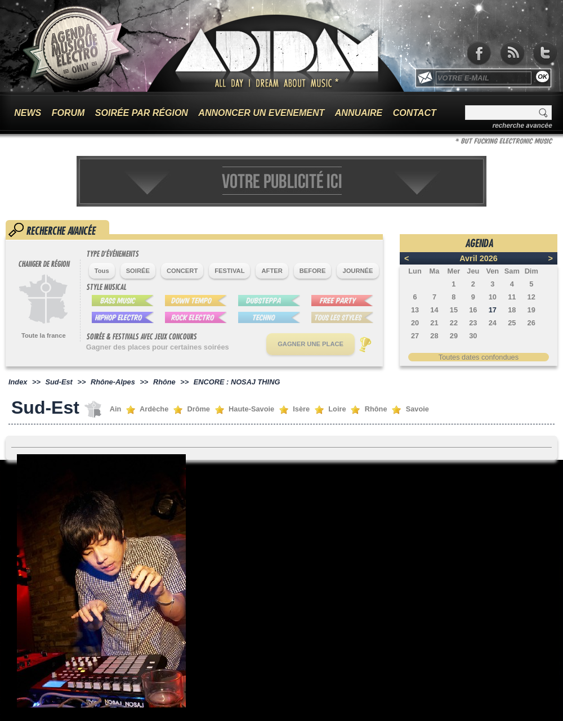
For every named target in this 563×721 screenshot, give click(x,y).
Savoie (417, 409)
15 (454, 310)
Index (17, 382)
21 (434, 323)
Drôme (198, 409)
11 (512, 297)
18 (512, 310)
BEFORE (313, 270)
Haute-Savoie (251, 409)
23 (473, 323)
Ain (116, 409)
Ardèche (154, 409)
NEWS (27, 113)
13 (415, 310)
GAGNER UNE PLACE (310, 344)
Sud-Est (59, 382)
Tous (102, 270)
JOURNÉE (357, 270)
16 (473, 310)
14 (434, 310)
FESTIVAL (229, 270)
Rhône (164, 382)
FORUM (68, 113)
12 (531, 297)
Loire (337, 409)
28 (434, 336)
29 (454, 336)
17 (493, 310)
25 (512, 323)
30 (473, 336)
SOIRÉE (138, 270)
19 (531, 310)
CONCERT (182, 270)
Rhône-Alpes (113, 382)
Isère (301, 409)
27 (415, 336)
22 (454, 323)
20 (415, 323)
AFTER (271, 270)
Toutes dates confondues (479, 357)
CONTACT (414, 113)
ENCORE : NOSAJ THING (237, 382)
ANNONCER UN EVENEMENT (261, 113)
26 (531, 323)
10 (493, 297)
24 (493, 323)
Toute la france (43, 335)
